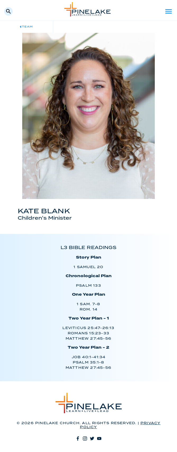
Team (27, 27)
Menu (168, 11)
